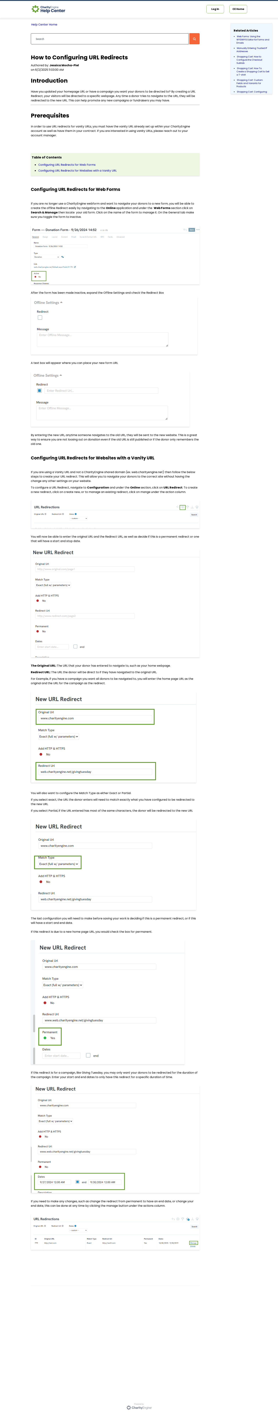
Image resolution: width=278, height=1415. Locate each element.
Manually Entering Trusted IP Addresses (252, 50)
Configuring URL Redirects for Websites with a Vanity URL (77, 171)
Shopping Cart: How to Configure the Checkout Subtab (249, 60)
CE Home (238, 9)
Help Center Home (44, 25)
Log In (215, 9)
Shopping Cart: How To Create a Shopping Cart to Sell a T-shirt (253, 71)
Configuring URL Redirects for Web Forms (67, 165)
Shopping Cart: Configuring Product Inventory (252, 93)
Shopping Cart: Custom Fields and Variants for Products (250, 83)
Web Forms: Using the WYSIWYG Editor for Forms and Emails (253, 39)
